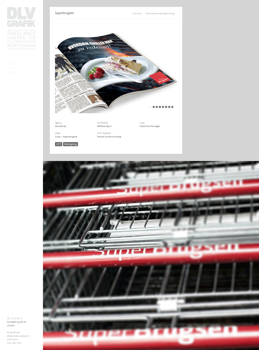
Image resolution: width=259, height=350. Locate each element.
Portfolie (11, 64)
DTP (58, 144)
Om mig (11, 68)
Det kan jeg (12, 72)
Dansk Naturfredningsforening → (161, 14)
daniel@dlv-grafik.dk (16, 322)
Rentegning (70, 144)
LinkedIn (11, 325)
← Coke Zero (136, 14)
